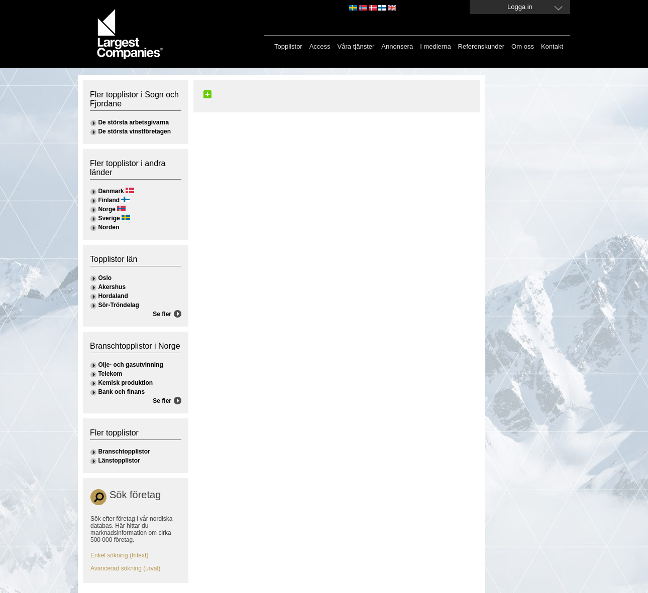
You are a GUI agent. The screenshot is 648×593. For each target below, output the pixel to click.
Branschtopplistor (124, 451)
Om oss (522, 46)
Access (320, 46)
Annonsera (397, 46)
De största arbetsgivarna (133, 122)
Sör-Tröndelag (118, 305)
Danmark (111, 191)
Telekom (110, 373)
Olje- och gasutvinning (130, 364)
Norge (107, 209)
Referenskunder (481, 46)
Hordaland (113, 296)
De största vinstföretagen (134, 131)
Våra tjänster (356, 46)
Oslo (105, 277)
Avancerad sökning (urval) (125, 568)
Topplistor (288, 46)
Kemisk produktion (125, 382)
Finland (109, 200)
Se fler (162, 314)
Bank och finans (121, 391)
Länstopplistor (119, 460)
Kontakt (552, 46)
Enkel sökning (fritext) (119, 555)
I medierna (435, 46)
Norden (108, 227)
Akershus (112, 286)
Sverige (109, 218)
